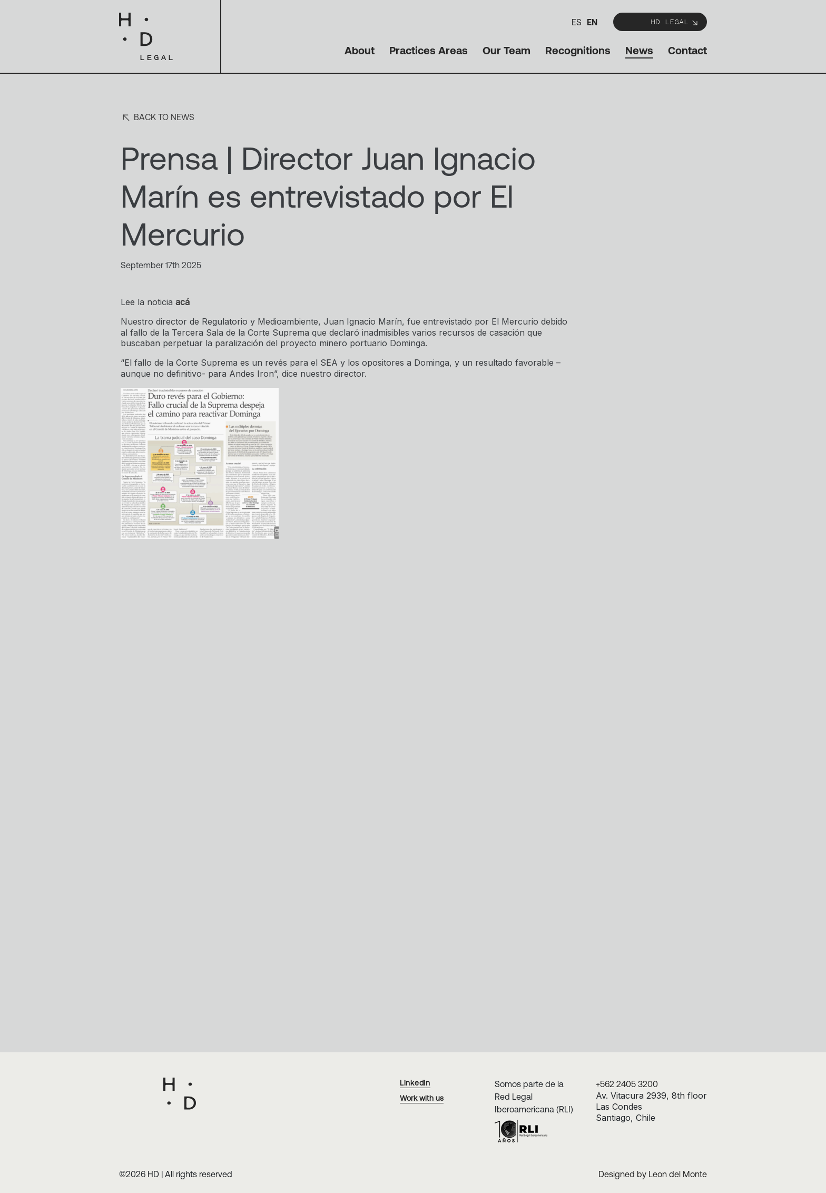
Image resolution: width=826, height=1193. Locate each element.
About (360, 50)
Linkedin (415, 1083)
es (577, 22)
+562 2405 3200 (627, 1084)
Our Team (506, 50)
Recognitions (578, 50)
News (639, 50)
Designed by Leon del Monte (652, 1174)
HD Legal (675, 21)
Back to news (157, 117)
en (592, 22)
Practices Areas (428, 50)
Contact (687, 50)
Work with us (422, 1098)
